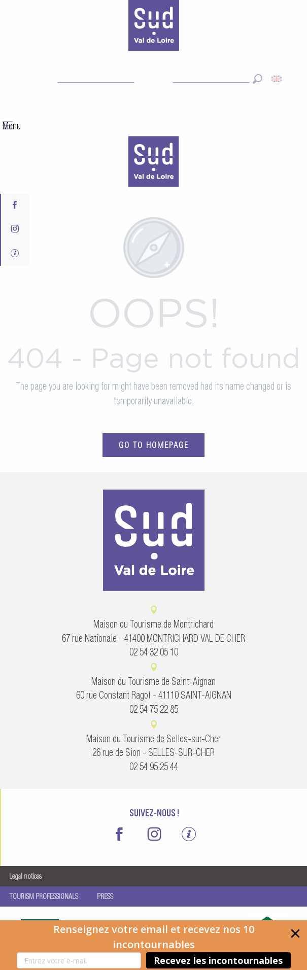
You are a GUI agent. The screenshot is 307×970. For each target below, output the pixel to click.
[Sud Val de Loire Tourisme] (153, 27)
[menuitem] (153, 163)
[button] (153, 945)
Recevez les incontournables (218, 960)
